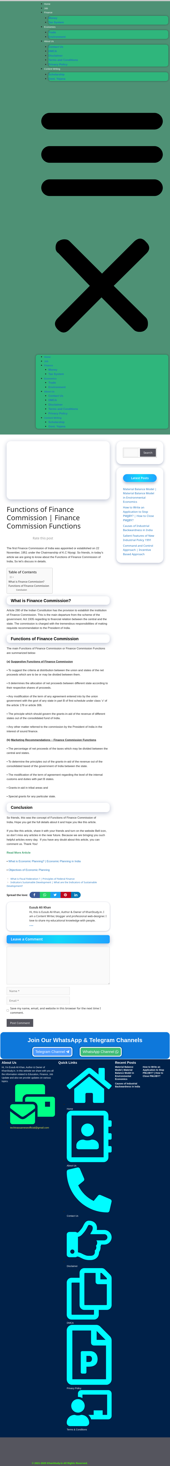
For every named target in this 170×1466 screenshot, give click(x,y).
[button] (102, 219)
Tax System (56, 22)
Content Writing (52, 69)
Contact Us (55, 46)
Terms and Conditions (63, 60)
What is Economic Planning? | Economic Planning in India (44, 861)
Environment (57, 36)
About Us (49, 41)
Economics (49, 27)
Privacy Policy (57, 64)
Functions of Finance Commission (28, 585)
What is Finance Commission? (26, 581)
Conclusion (21, 589)
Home (47, 4)
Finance (48, 12)
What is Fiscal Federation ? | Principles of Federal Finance (42, 878)
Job (46, 8)
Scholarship (56, 74)
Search (147, 452)
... (31, 923)
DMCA (52, 51)
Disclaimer (55, 55)
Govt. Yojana (56, 78)
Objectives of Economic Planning (29, 870)
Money (52, 18)
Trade (52, 32)
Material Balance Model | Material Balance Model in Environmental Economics (124, 1073)
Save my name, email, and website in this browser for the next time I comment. (55, 1010)
